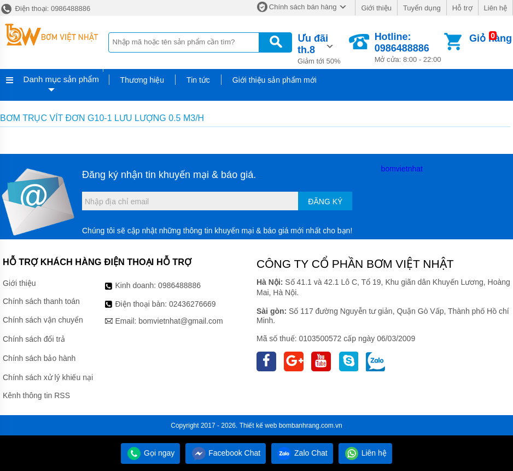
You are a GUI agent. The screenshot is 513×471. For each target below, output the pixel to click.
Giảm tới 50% (322, 48)
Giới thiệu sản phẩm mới (274, 80)
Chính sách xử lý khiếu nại (48, 377)
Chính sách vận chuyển (43, 319)
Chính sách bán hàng (303, 7)
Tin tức (198, 80)
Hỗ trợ (462, 8)
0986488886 (179, 285)
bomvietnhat (402, 168)
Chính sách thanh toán (41, 301)
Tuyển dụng (422, 8)
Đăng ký (325, 201)
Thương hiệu (142, 80)
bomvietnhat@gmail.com (180, 321)
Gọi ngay (150, 453)
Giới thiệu (376, 8)
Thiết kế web (258, 425)
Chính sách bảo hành (39, 358)
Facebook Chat (225, 453)
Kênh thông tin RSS (36, 395)
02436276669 (192, 304)
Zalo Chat (302, 453)
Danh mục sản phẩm (61, 79)
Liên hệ (495, 8)
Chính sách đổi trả (34, 339)
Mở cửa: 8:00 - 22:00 (408, 47)
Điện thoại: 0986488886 (45, 8)
